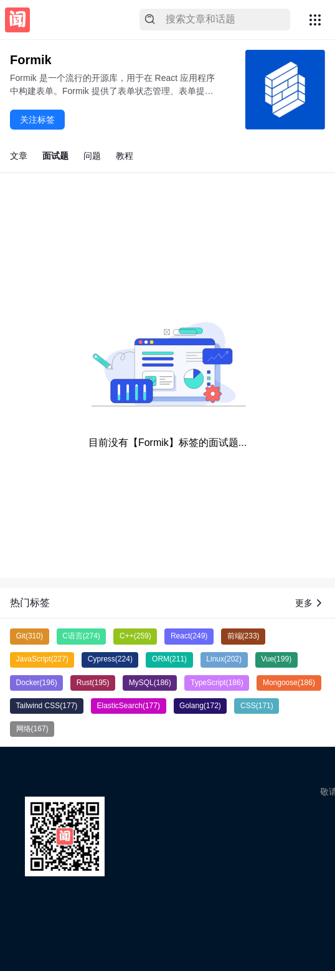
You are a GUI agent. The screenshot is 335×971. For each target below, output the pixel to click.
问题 (92, 156)
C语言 (81, 636)
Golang (200, 705)
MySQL (150, 682)
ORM (169, 659)
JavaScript (42, 659)
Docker (36, 682)
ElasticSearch (128, 705)
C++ (135, 636)
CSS (256, 705)
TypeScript (217, 682)
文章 (18, 156)
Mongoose (289, 682)
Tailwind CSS (47, 705)
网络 (32, 728)
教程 (124, 156)
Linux (224, 659)
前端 (243, 636)
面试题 (55, 156)
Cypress (110, 659)
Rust (93, 682)
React (189, 636)
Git (29, 636)
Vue (276, 659)
